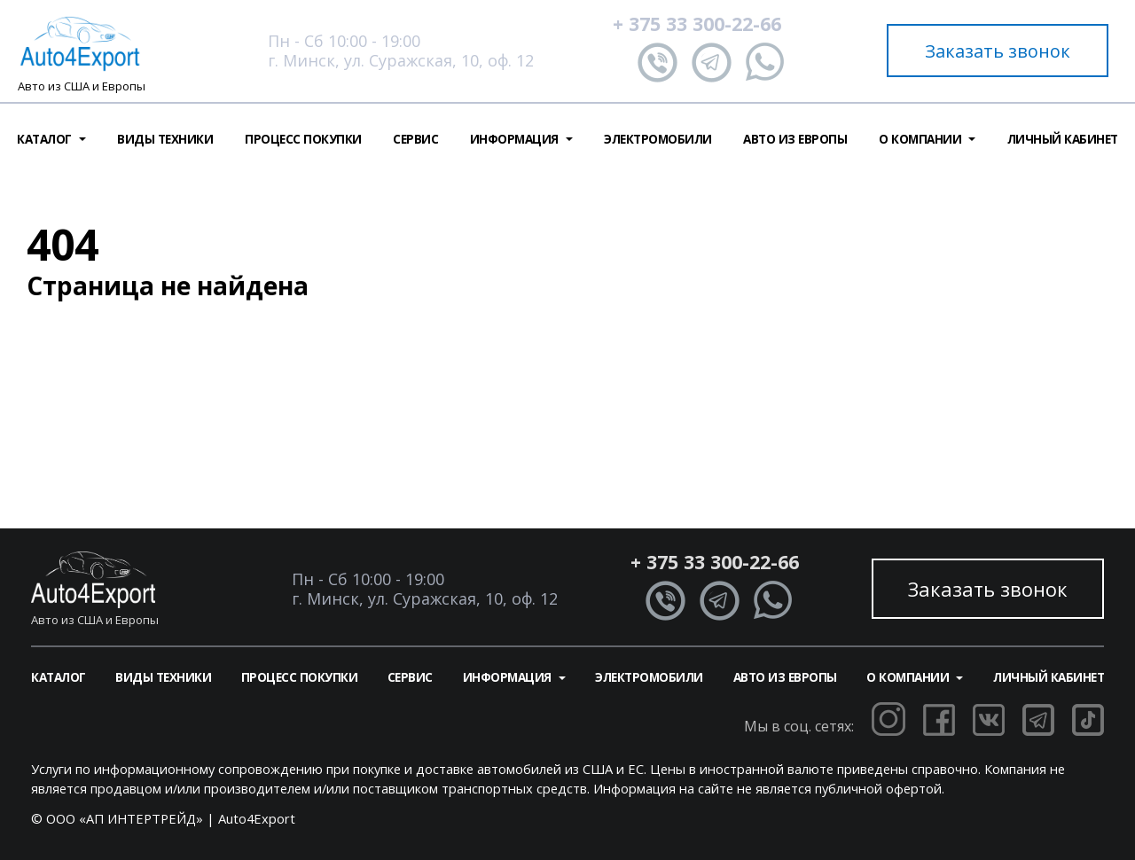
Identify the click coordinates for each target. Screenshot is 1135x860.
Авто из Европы (795, 139)
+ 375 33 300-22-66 (697, 23)
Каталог (58, 677)
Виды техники (165, 139)
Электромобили (658, 139)
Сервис (415, 139)
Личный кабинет (1062, 139)
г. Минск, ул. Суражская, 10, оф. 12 (401, 60)
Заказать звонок (997, 51)
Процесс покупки (303, 139)
